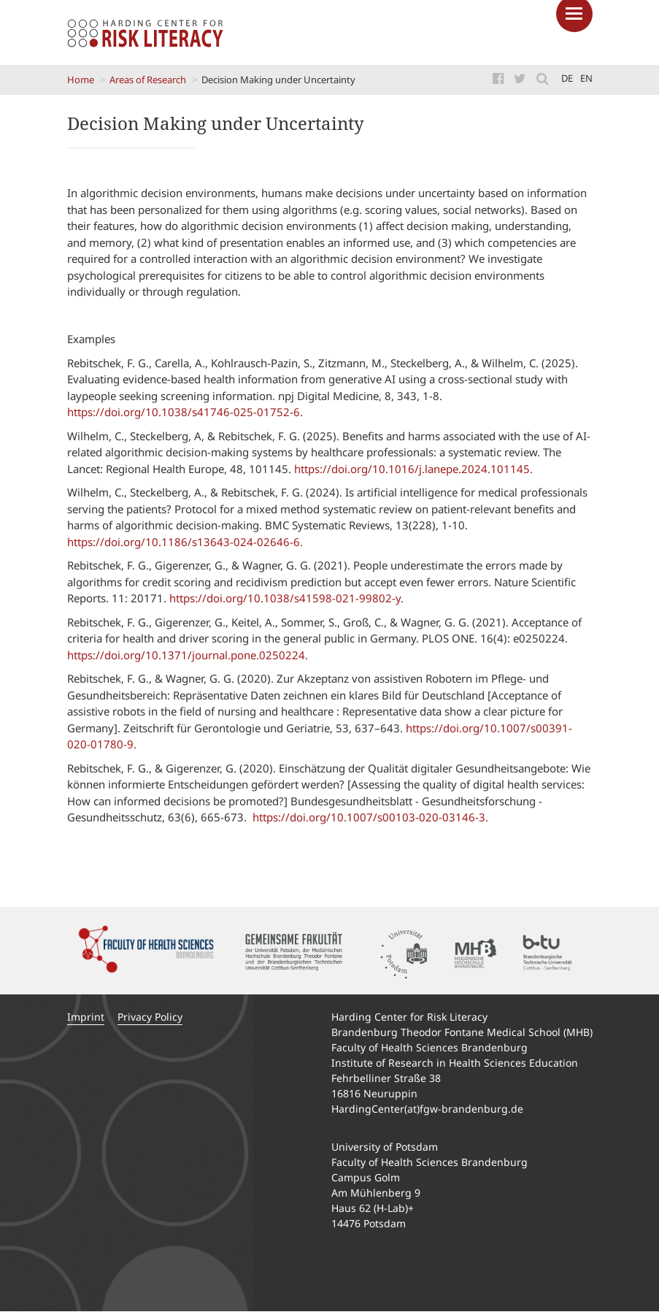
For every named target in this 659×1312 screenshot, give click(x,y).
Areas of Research (147, 79)
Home (80, 79)
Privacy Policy (149, 1017)
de (567, 78)
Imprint (85, 1017)
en (586, 78)
